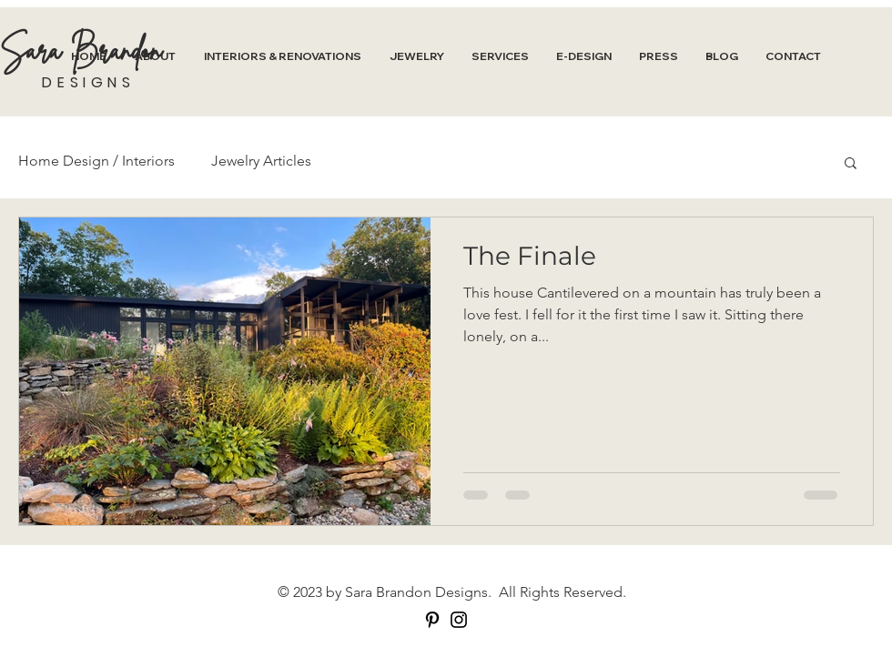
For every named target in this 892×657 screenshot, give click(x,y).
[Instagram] (459, 620)
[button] (850, 164)
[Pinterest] (432, 620)
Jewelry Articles (261, 160)
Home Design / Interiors (96, 160)
